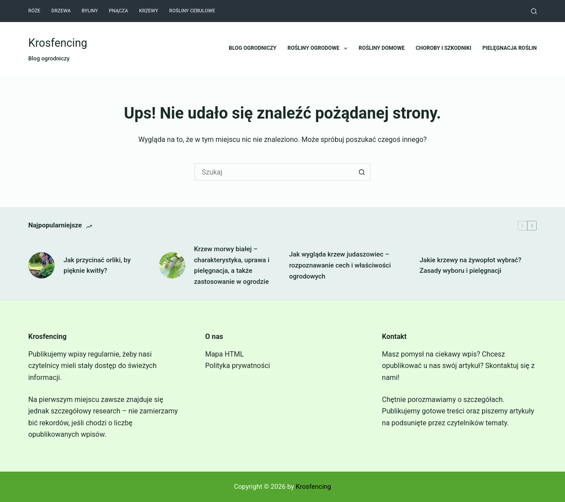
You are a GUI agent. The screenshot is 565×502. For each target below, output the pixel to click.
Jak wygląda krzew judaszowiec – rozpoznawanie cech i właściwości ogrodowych (340, 265)
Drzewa (61, 11)
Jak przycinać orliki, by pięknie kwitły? (97, 265)
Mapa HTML (224, 354)
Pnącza (118, 11)
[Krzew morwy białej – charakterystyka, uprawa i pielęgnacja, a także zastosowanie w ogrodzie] (172, 265)
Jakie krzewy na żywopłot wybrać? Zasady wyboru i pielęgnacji (471, 265)
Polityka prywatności (237, 365)
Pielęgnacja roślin (509, 48)
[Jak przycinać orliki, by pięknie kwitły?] (41, 265)
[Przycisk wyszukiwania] (362, 172)
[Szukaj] (534, 11)
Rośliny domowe (381, 48)
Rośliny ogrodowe (319, 48)
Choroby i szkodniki (443, 48)
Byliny (90, 11)
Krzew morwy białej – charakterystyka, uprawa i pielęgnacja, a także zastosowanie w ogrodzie (232, 265)
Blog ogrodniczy (252, 48)
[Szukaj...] (273, 172)
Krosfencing (57, 43)
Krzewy (148, 11)
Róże (34, 11)
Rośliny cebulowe (192, 11)
